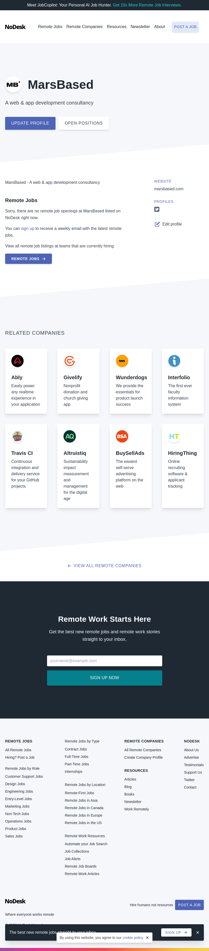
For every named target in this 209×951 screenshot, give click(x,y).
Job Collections (77, 851)
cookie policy (133, 938)
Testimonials (194, 765)
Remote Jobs (50, 26)
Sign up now (104, 678)
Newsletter (140, 26)
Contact (190, 787)
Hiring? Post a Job (19, 757)
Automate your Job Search (86, 844)
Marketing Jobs (17, 806)
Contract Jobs (76, 749)
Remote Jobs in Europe (83, 815)
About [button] (159, 26)
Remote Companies (84, 26)
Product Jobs (15, 829)
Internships (73, 772)
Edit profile (168, 224)
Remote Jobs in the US (83, 823)
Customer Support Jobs (24, 776)
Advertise (191, 757)
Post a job (185, 27)
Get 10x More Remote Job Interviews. (147, 5)
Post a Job (189, 905)
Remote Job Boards (81, 866)
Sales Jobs (14, 836)
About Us (191, 750)
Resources (136, 770)
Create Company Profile (143, 757)
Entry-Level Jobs (18, 799)
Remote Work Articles (82, 874)
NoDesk (192, 741)
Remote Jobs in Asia (81, 800)
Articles (130, 779)
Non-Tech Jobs (17, 814)
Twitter (189, 780)
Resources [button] (116, 26)
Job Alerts (72, 859)
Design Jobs (15, 784)
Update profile (30, 123)
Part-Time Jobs (77, 764)
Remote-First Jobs (79, 793)
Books (129, 794)
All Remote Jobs (18, 750)
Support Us (193, 772)
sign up (27, 228)
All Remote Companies (142, 750)
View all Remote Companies (104, 566)
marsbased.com (169, 189)
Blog (128, 787)
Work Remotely (136, 809)
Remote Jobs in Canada (84, 808)
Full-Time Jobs (76, 757)
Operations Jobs (18, 821)
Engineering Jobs (19, 791)
